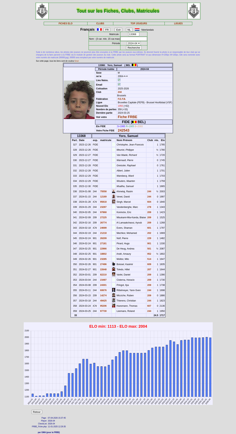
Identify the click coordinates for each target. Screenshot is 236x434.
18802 (103, 254)
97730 (103, 311)
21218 (103, 233)
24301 (103, 285)
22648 (103, 269)
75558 (103, 191)
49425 (103, 300)
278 (149, 207)
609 (149, 264)
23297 (103, 207)
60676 (103, 290)
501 (149, 248)
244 (119, 92)
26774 (103, 222)
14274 (103, 295)
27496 (103, 264)
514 (149, 259)
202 (149, 233)
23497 (103, 280)
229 (149, 238)
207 (149, 269)
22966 (103, 248)
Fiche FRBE (127, 117)
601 (149, 228)
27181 (103, 243)
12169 (103, 196)
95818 (103, 202)
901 (149, 243)
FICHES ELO (65, 23)
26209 (103, 238)
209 (149, 212)
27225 (103, 217)
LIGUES (178, 23)
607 (149, 306)
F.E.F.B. (122, 99)
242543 (123, 130)
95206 (103, 306)
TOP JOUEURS (139, 23)
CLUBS (100, 23)
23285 (103, 259)
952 (149, 254)
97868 (103, 212)
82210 (103, 274)
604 (149, 202)
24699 (103, 228)
